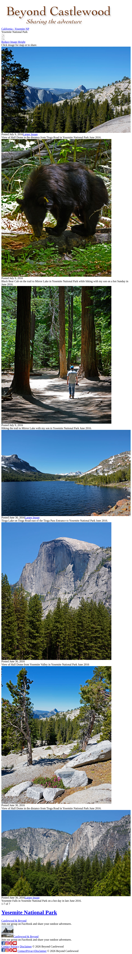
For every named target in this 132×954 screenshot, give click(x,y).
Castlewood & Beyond (13, 920)
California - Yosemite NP (15, 28)
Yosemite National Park (29, 912)
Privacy (15, 946)
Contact (5, 946)
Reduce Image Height (13, 41)
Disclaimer (26, 946)
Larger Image (30, 134)
